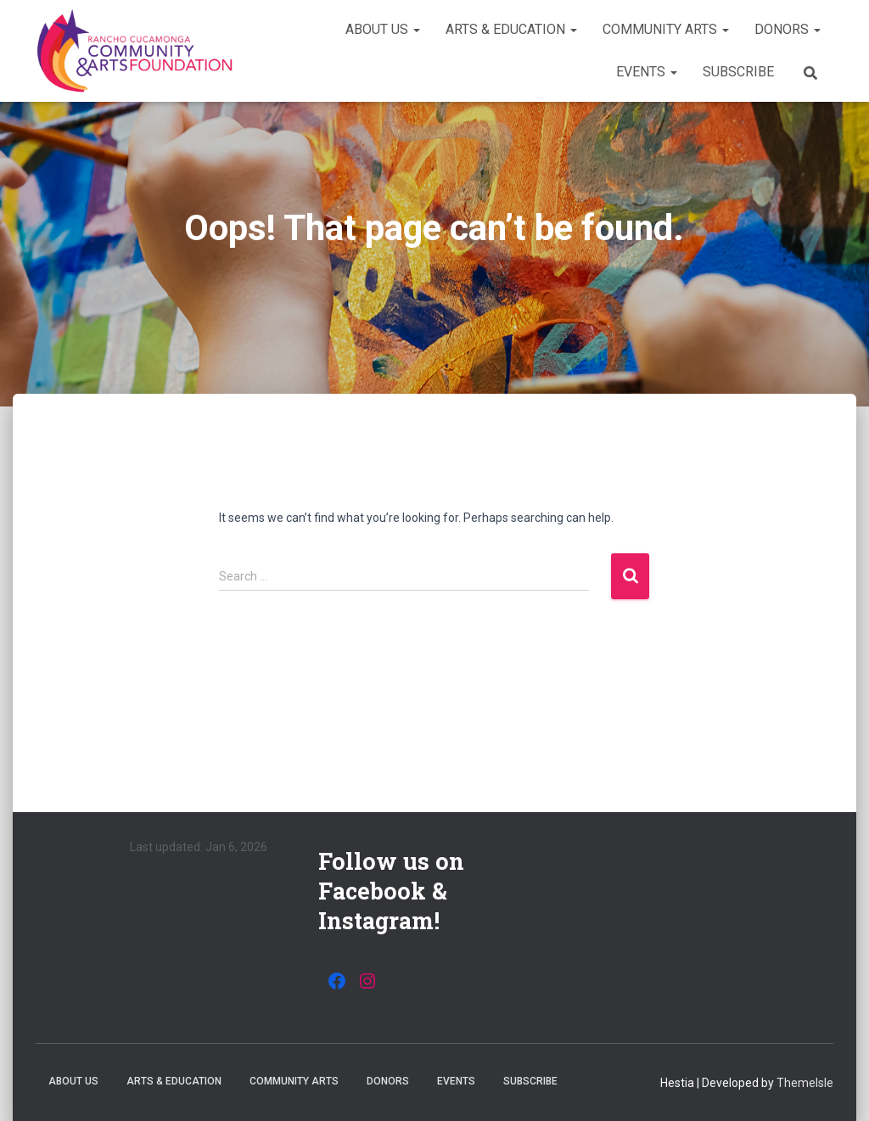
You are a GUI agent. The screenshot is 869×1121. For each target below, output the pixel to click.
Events (646, 72)
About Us (382, 29)
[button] (416, 29)
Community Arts (666, 29)
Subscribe (738, 72)
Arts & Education (511, 29)
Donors (787, 29)
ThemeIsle (804, 1083)
